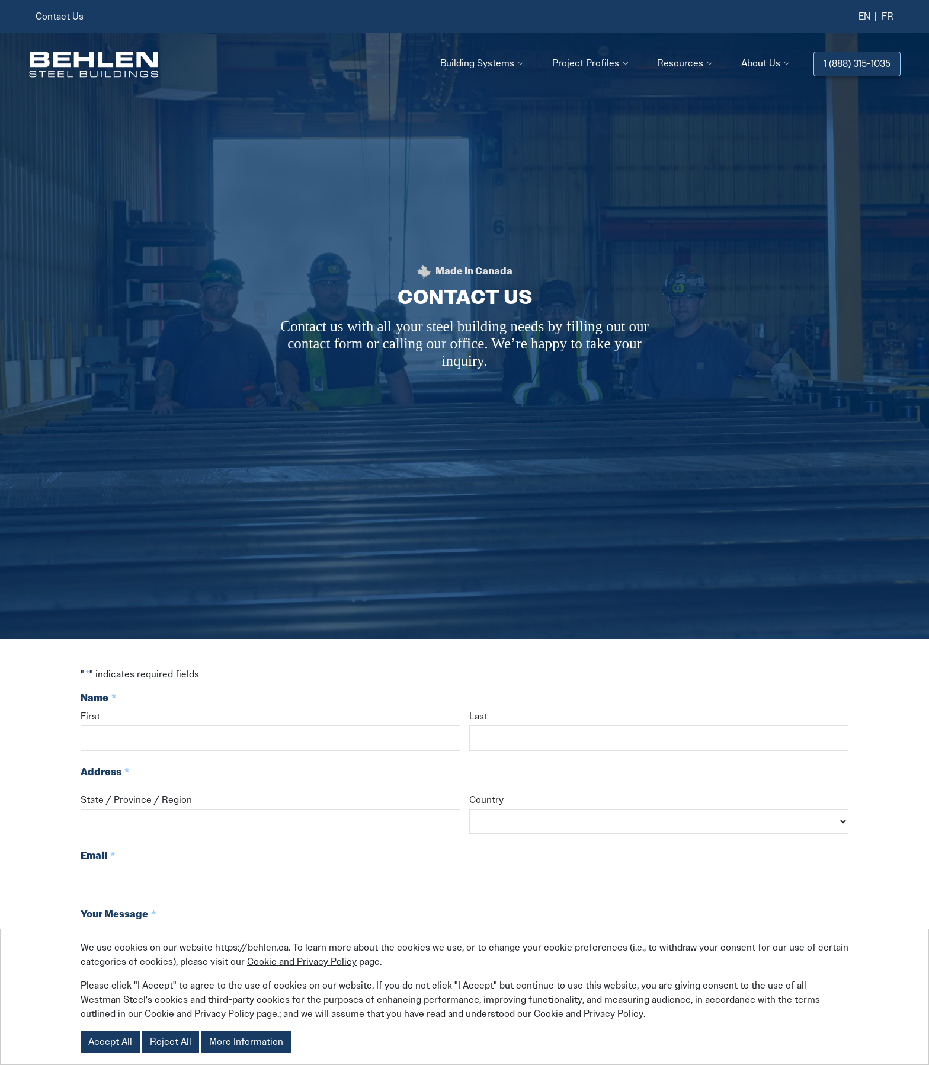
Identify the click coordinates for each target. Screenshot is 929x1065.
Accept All (110, 1041)
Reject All (170, 1041)
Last (478, 716)
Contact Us (60, 16)
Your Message (118, 914)
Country (486, 799)
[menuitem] (864, 16)
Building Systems (477, 63)
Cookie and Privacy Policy (302, 961)
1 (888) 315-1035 (857, 63)
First (90, 716)
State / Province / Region (136, 799)
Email (98, 856)
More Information (246, 1041)
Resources (680, 63)
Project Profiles (585, 63)
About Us (760, 63)
